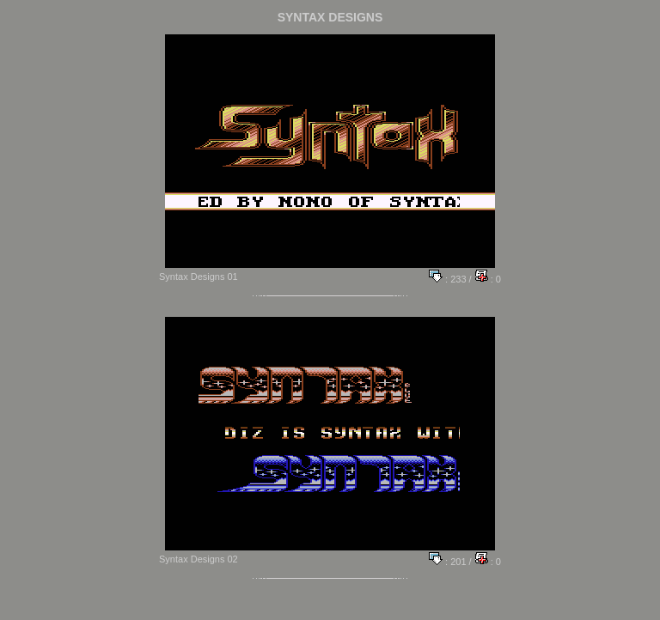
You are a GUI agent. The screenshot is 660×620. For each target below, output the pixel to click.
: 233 (448, 279)
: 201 (448, 561)
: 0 (487, 279)
